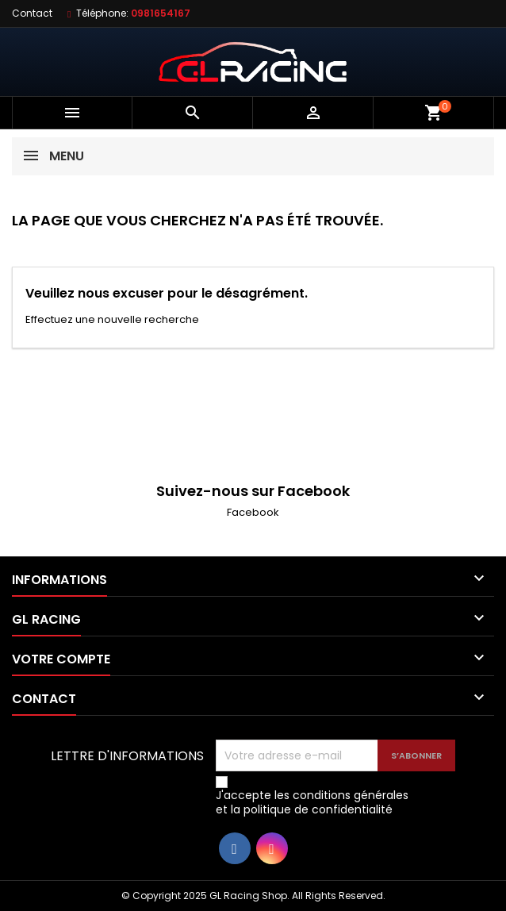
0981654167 (160, 13)
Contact (32, 13)
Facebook (253, 512)
